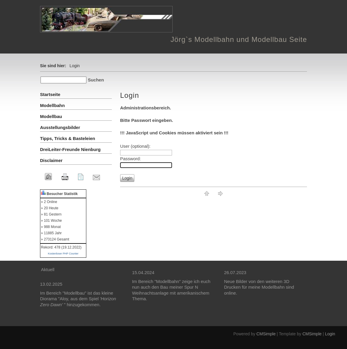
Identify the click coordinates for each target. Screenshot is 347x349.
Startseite (50, 94)
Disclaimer (51, 160)
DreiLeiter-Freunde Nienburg (70, 149)
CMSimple (266, 333)
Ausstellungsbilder (60, 127)
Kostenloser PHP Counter (63, 253)
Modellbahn (52, 105)
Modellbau (51, 116)
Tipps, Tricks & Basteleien (67, 138)
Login (330, 333)
